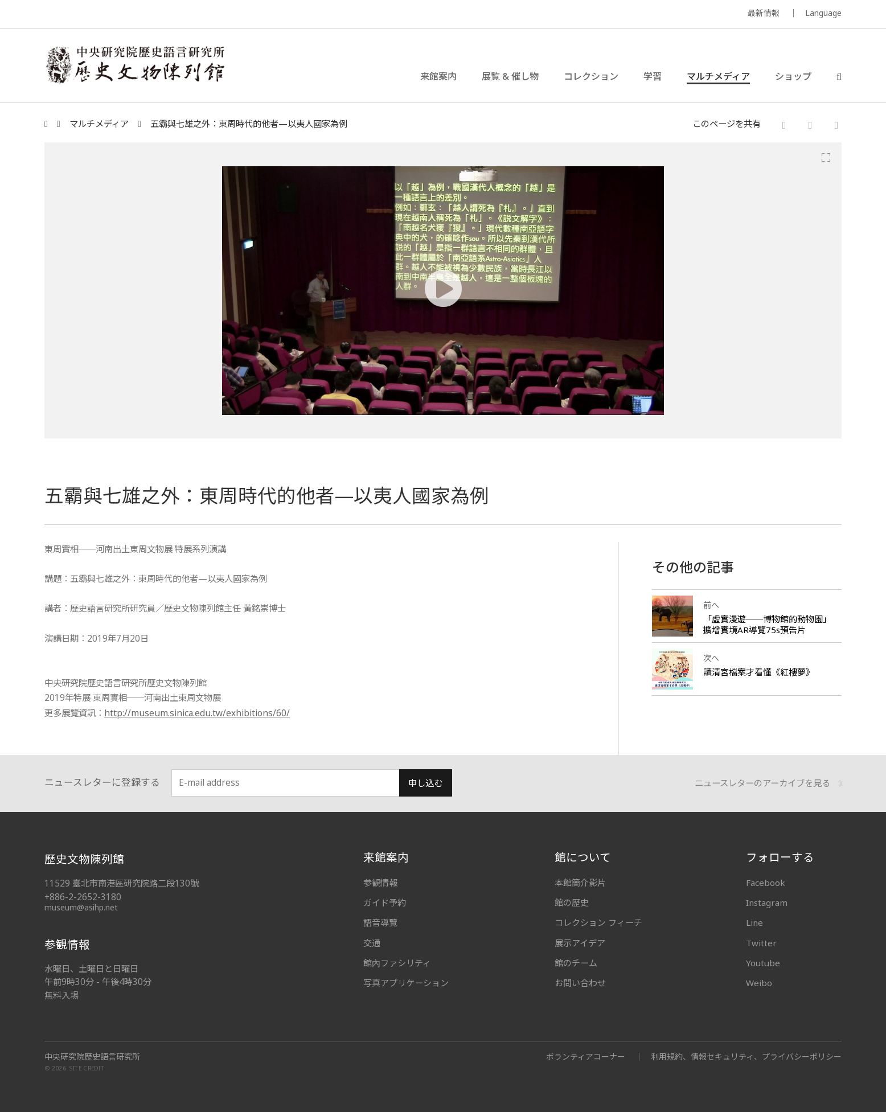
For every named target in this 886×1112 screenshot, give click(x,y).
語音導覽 (380, 922)
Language (823, 12)
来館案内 (438, 76)
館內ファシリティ (397, 963)
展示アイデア (580, 943)
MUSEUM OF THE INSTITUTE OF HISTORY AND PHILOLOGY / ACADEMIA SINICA (157, 14)
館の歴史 (572, 902)
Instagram (766, 902)
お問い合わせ (580, 982)
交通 (371, 943)
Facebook (765, 882)
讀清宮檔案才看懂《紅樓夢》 (758, 672)
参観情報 (380, 882)
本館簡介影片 (580, 882)
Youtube (763, 963)
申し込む (425, 783)
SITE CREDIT (87, 1068)
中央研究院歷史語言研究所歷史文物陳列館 (134, 65)
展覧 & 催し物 (510, 76)
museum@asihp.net (81, 907)
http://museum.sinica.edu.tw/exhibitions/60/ (197, 713)
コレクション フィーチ (598, 922)
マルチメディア (718, 76)
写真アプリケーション (406, 982)
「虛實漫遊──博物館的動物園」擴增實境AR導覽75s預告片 (767, 624)
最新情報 (764, 12)
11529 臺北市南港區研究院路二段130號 (121, 883)
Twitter (761, 943)
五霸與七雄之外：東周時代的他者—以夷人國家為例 (248, 124)
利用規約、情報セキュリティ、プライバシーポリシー (746, 1056)
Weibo (759, 982)
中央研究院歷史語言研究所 (92, 1057)
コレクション (591, 76)
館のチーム (576, 963)
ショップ (793, 76)
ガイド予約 (384, 902)
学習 (652, 76)
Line (754, 922)
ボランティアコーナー (585, 1056)
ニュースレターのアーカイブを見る (768, 783)
